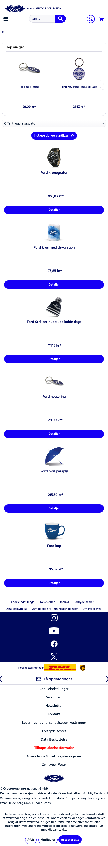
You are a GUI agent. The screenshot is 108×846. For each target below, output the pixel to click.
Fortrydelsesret (84, 602)
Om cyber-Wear (92, 609)
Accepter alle (70, 840)
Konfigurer (48, 840)
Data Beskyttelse (16, 609)
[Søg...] (47, 19)
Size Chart (54, 697)
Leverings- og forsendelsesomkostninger (54, 722)
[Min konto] (89, 19)
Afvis (30, 840)
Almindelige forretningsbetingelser (55, 609)
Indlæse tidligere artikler (54, 134)
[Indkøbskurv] (102, 19)
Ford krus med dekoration (54, 247)
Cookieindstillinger (23, 602)
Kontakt (64, 602)
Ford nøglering (29, 87)
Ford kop (54, 546)
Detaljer (54, 210)
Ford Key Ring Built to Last (78, 87)
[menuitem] (6, 19)
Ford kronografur (54, 173)
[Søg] (60, 19)
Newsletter (47, 602)
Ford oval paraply (54, 471)
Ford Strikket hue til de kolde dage (54, 322)
